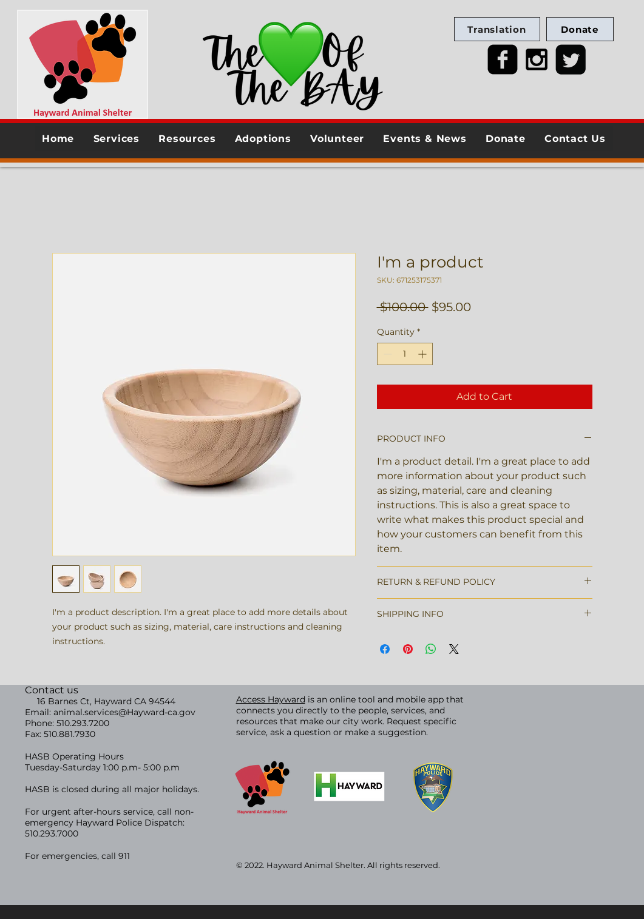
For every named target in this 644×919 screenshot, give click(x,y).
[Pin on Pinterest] (408, 649)
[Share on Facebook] (385, 649)
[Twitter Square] (570, 59)
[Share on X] (454, 649)
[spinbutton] (405, 354)
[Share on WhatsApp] (431, 649)
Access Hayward (270, 699)
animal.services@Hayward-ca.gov (124, 712)
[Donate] (580, 29)
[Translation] (497, 29)
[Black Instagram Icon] (536, 59)
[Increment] (423, 354)
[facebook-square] (502, 59)
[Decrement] (386, 354)
